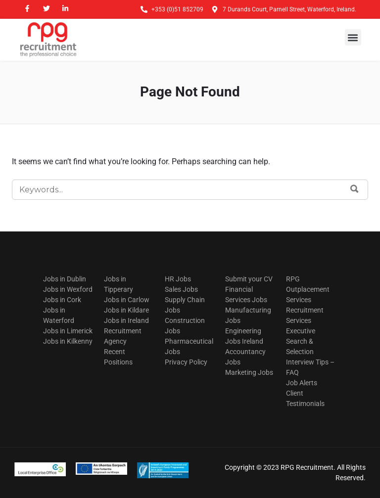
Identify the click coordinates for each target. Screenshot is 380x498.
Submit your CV (249, 279)
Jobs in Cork (62, 300)
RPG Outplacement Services (308, 289)
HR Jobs (178, 279)
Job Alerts (301, 383)
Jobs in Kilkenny (68, 341)
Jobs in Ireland (126, 320)
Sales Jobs (181, 289)
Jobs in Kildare (126, 310)
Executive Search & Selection (300, 341)
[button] (353, 37)
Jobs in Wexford (68, 289)
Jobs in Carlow (126, 300)
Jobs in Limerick (68, 331)
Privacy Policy (186, 362)
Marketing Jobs (249, 372)
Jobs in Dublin (64, 279)
